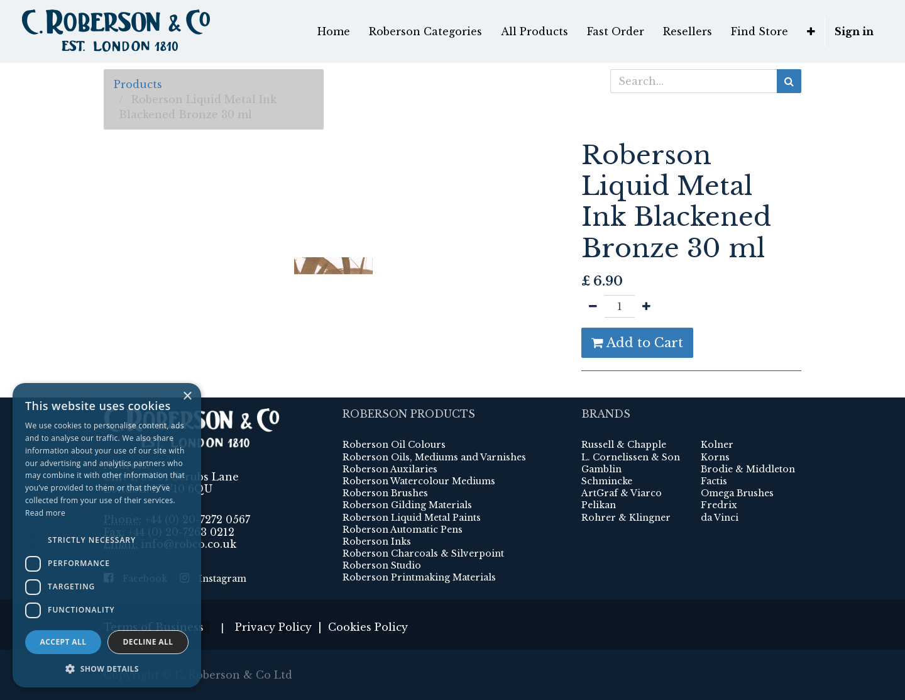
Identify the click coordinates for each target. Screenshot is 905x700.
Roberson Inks (377, 541)
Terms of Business (157, 627)
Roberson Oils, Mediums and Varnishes (434, 457)
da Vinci (719, 517)
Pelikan (598, 505)
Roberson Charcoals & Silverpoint (423, 553)
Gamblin (601, 469)
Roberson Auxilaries (390, 469)
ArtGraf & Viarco (621, 493)
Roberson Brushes (385, 493)
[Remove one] (593, 306)
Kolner (717, 444)
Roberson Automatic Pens (403, 529)
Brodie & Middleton (748, 469)
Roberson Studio (382, 565)
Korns (715, 457)
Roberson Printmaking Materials (419, 577)
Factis (714, 481)
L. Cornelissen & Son (630, 457)
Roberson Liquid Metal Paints (412, 517)
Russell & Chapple (623, 444)
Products (138, 84)
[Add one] (646, 306)
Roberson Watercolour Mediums (419, 481)
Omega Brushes (737, 493)
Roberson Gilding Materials (407, 505)
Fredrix (719, 505)
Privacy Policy (273, 627)
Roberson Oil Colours (394, 444)
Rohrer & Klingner (626, 517)
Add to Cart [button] (637, 342)
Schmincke (606, 481)
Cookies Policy (368, 627)
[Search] (789, 81)
